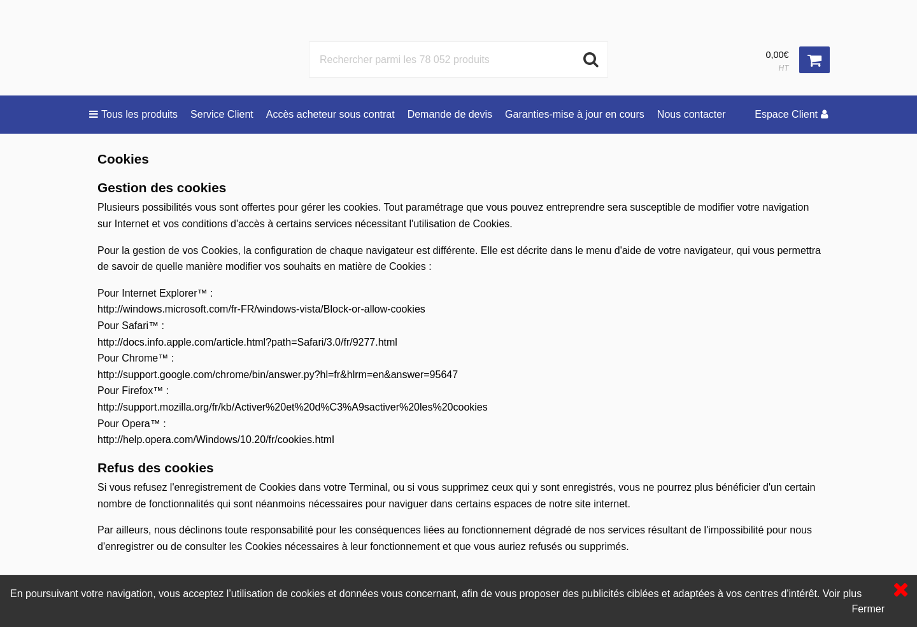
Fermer (868, 608)
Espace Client (791, 114)
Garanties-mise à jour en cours (574, 114)
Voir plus (842, 593)
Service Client (221, 114)
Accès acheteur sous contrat (330, 114)
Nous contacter (691, 114)
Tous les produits (133, 114)
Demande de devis (450, 114)
